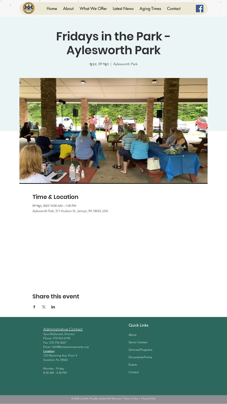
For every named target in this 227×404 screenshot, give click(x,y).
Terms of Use (131, 398)
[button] (93, 8)
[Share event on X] (44, 306)
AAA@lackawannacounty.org (70, 347)
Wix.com (116, 398)
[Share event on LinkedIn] (53, 306)
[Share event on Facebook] (34, 306)
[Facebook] (199, 8)
